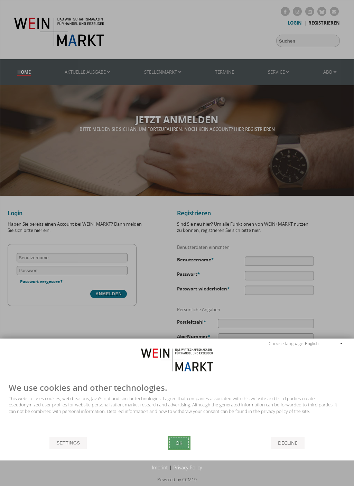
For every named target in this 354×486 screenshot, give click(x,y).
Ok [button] (179, 443)
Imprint (160, 467)
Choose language (286, 343)
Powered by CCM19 (177, 479)
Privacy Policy (187, 467)
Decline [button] (288, 443)
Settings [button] (68, 443)
